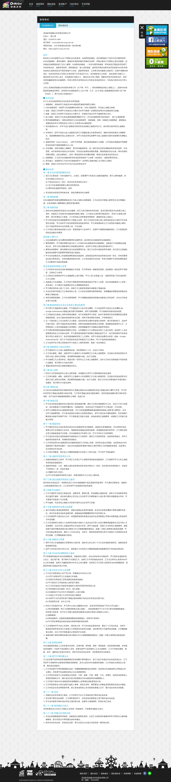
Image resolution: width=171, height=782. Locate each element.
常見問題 (86, 4)
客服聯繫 (137, 773)
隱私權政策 (63, 25)
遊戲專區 (40, 4)
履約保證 (94, 773)
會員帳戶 (62, 4)
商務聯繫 (127, 773)
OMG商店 (74, 4)
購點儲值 (51, 4)
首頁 (31, 4)
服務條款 (104, 773)
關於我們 (83, 773)
